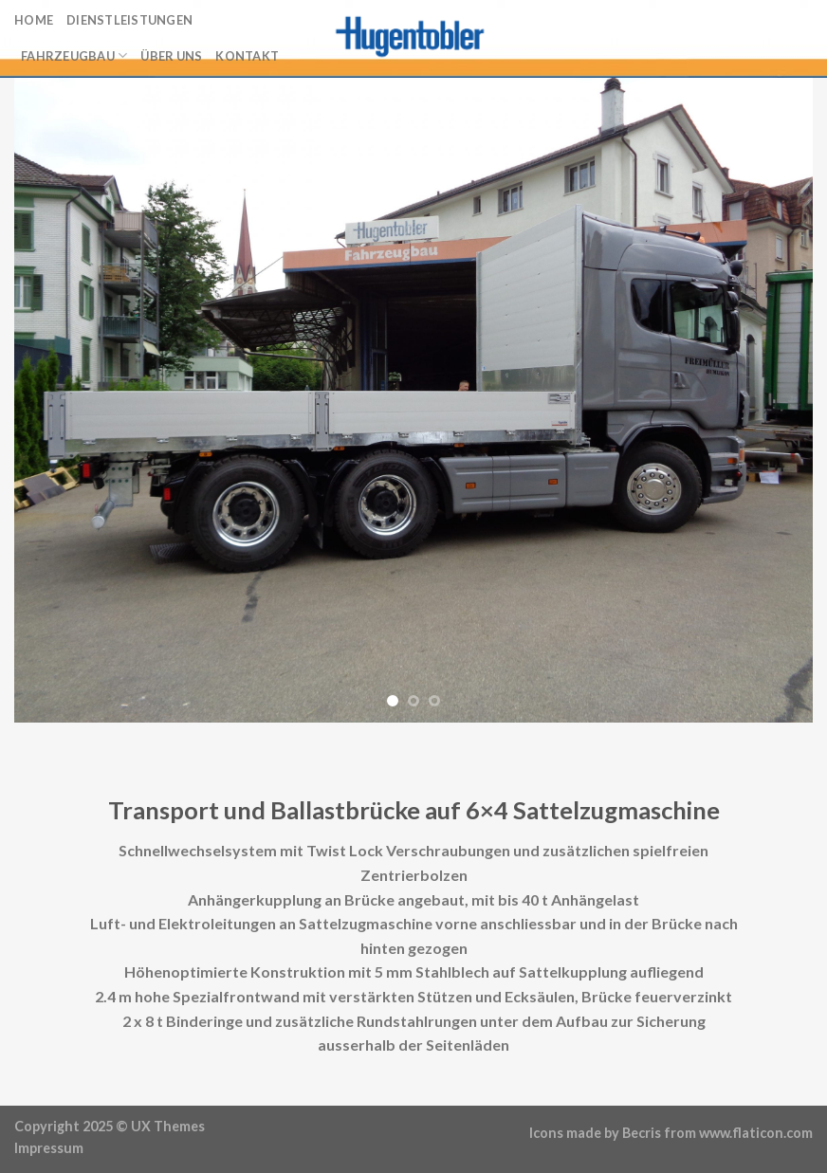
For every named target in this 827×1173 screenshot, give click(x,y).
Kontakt (247, 56)
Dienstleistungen (129, 19)
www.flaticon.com (756, 1133)
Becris (641, 1133)
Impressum (48, 1148)
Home (33, 19)
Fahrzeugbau (74, 55)
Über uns (171, 56)
